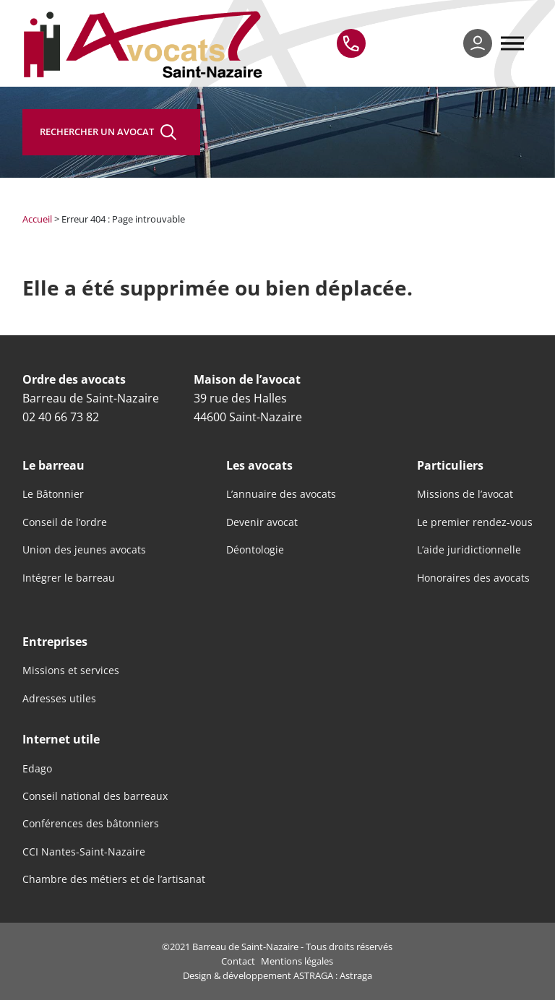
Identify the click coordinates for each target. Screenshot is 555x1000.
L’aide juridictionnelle (469, 549)
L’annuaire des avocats (281, 494)
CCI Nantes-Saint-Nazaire (83, 851)
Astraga (356, 975)
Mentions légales (297, 961)
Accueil (37, 219)
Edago (37, 768)
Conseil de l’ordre (64, 522)
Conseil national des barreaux (95, 796)
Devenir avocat (262, 522)
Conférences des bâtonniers (90, 823)
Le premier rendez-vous (475, 522)
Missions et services (70, 670)
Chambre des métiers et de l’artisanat (113, 879)
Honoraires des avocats (473, 578)
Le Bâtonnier (53, 494)
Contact (238, 961)
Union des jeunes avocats (84, 549)
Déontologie (255, 549)
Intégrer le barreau (68, 578)
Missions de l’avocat (465, 494)
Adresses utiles (59, 698)
